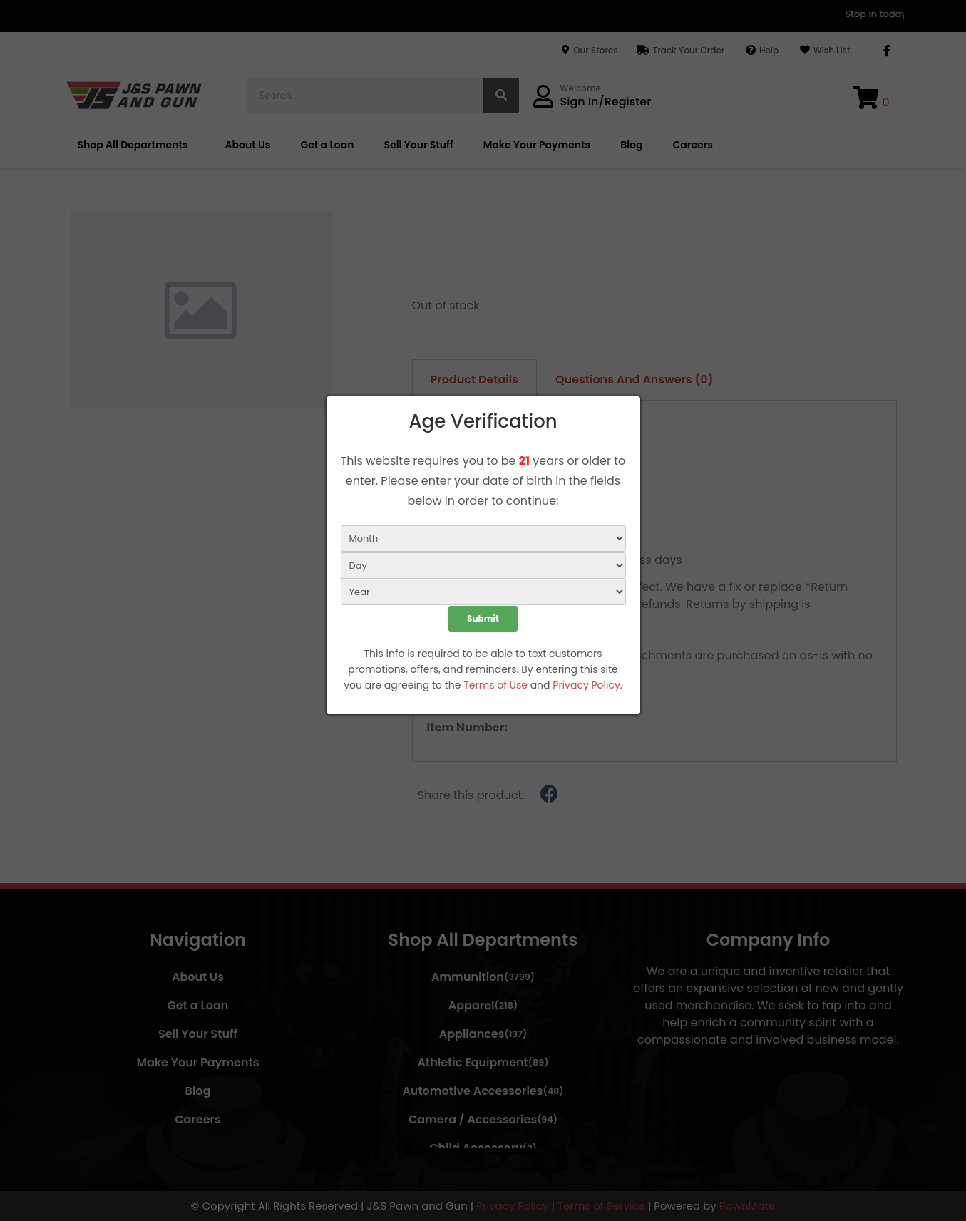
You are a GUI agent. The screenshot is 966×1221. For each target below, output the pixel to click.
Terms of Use (495, 686)
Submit (483, 620)
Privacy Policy (586, 686)
